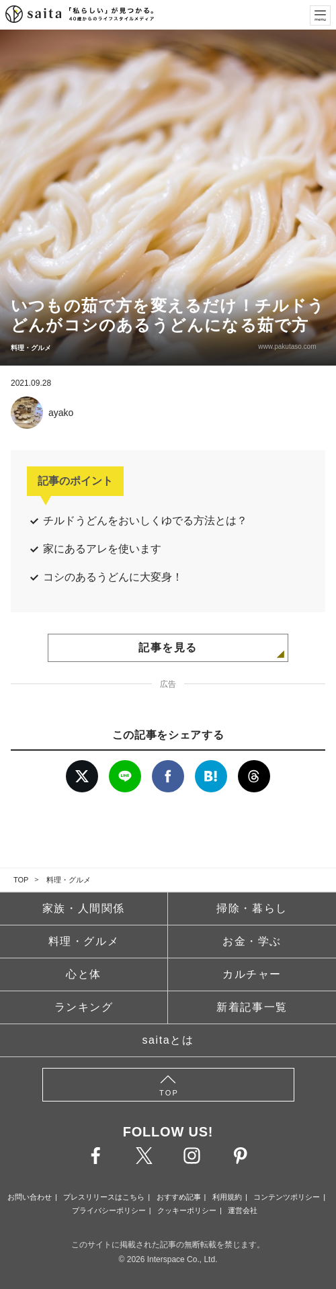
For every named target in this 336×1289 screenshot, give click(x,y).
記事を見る (168, 647)
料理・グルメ (68, 880)
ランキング (84, 1007)
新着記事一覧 (252, 1007)
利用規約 (227, 1197)
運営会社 (242, 1210)
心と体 (83, 974)
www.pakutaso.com (285, 346)
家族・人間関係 (83, 908)
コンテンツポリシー (286, 1197)
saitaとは (168, 1040)
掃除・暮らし (252, 908)
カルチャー (252, 974)
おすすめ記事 (179, 1197)
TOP (20, 880)
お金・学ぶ (252, 941)
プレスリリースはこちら (103, 1197)
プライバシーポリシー (109, 1210)
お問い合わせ (29, 1197)
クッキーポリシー (186, 1210)
